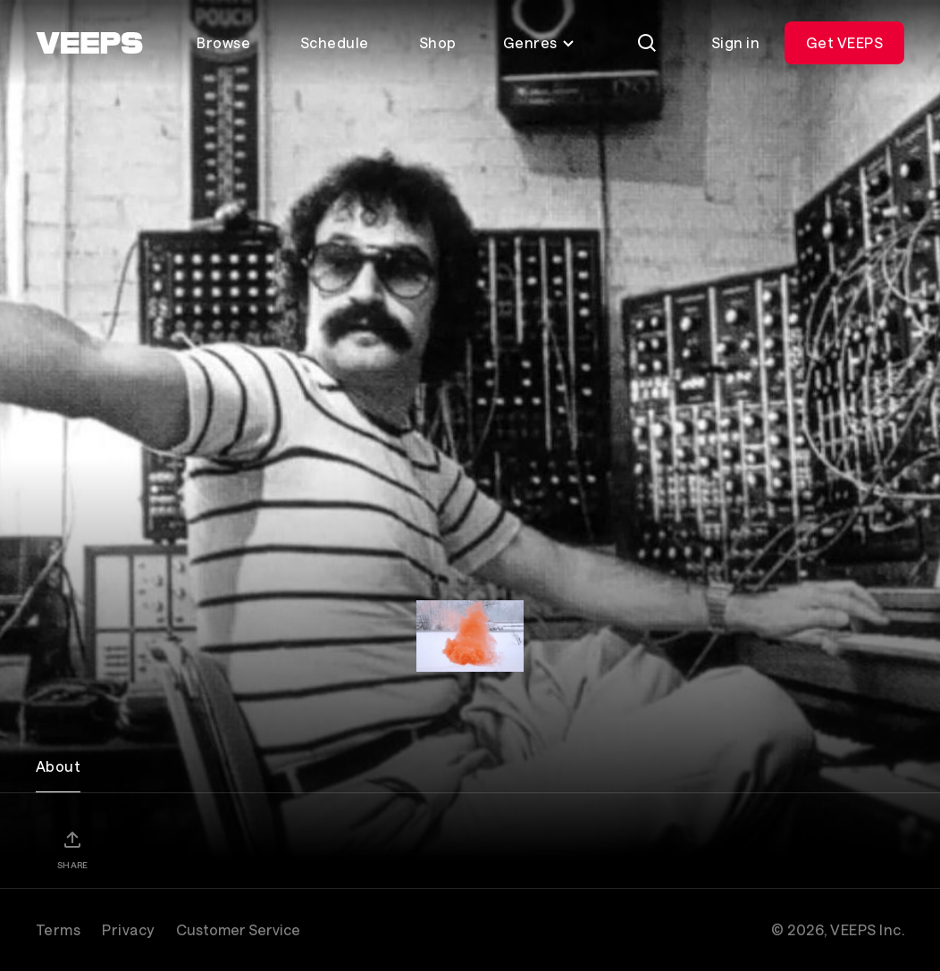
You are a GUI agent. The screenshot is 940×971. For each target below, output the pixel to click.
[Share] (72, 849)
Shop (438, 42)
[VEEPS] (89, 43)
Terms (58, 929)
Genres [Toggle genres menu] (539, 42)
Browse (223, 42)
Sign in (735, 42)
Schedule (334, 42)
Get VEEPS (844, 42)
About (58, 766)
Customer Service (238, 929)
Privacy (128, 929)
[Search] (646, 42)
